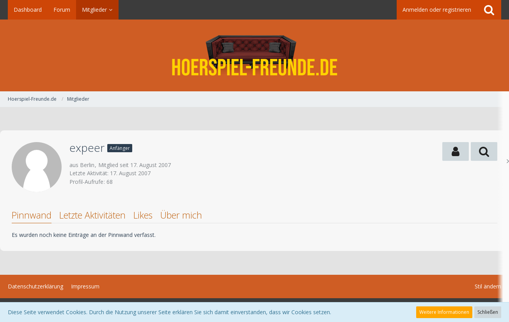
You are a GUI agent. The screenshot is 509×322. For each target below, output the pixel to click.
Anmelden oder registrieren (437, 9)
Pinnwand (31, 215)
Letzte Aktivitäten (92, 215)
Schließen (487, 312)
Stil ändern (488, 286)
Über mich (181, 215)
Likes (143, 215)
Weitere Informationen (444, 312)
